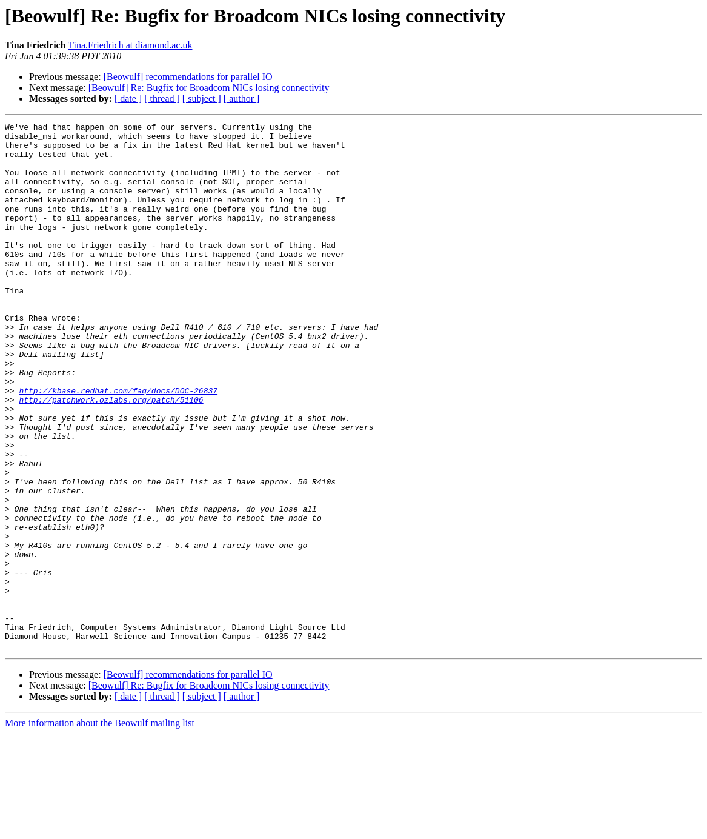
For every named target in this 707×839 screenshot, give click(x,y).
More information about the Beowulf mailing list (99, 828)
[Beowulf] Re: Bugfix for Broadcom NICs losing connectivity (209, 87)
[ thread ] (162, 98)
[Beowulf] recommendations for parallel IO (188, 77)
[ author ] (242, 98)
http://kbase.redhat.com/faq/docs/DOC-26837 (118, 445)
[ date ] (128, 98)
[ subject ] (201, 98)
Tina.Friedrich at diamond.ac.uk (130, 45)
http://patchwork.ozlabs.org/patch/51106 (111, 455)
